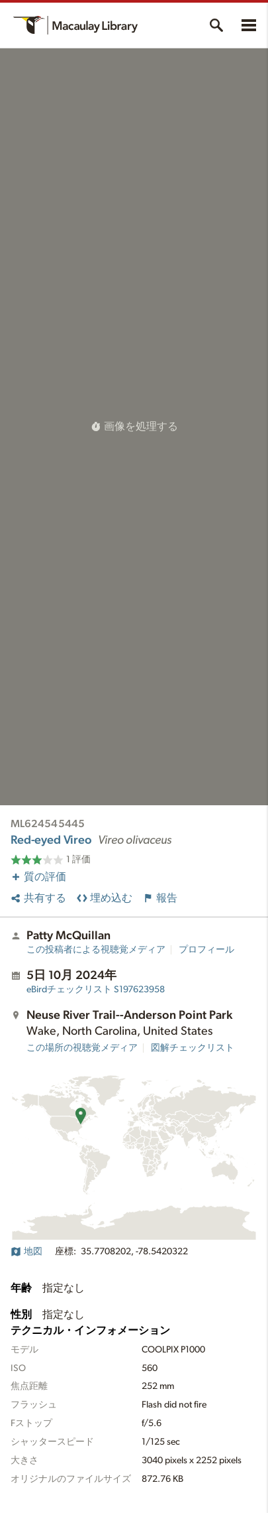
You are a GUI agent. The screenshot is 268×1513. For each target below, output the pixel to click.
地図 (26, 1251)
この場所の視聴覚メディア (82, 1048)
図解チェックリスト (192, 1048)
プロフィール (206, 949)
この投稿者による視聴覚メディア (95, 949)
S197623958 (95, 989)
